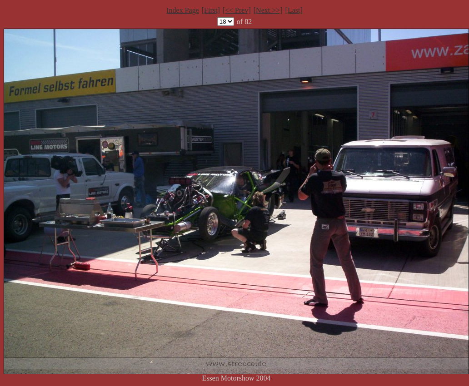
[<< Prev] (237, 10)
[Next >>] (268, 10)
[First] (211, 10)
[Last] (294, 10)
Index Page (182, 10)
